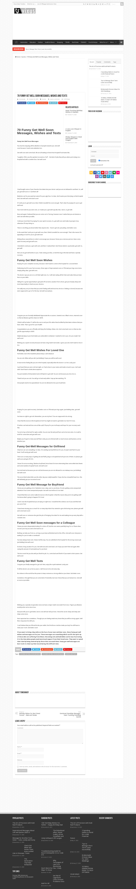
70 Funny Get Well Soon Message (30, 654)
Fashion (40, 42)
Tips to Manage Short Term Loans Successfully (39, 49)
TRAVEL (67, 42)
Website (19, 760)
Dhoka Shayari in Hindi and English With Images (74, 138)
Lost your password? (96, 165)
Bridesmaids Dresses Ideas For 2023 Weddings (87, 858)
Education (33, 42)
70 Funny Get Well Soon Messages (53, 654)
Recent (92, 62)
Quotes (23, 57)
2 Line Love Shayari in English (73, 129)
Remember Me (104, 161)
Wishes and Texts (71, 654)
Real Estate (75, 42)
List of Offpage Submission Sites (46, 4)
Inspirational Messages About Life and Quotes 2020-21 (23, 831)
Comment (20, 728)
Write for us (30, 4)
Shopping (60, 42)
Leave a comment (55, 99)
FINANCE (83, 42)
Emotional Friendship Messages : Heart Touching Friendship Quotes (70, 714)
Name (19, 747)
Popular (98, 62)
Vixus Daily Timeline (19, 4)
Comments (107, 62)
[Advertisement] (83, 23)
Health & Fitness (50, 42)
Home (16, 42)
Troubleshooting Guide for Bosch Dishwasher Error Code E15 (52, 853)
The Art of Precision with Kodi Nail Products (102, 66)
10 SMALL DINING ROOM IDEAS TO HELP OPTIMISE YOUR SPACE (109, 99)
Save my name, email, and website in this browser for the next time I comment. (43, 766)
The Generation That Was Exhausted (28, 862)
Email (19, 753)
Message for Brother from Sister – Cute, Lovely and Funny (24, 839)
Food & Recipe (93, 42)
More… (112, 42)
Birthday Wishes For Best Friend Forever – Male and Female (30, 713)
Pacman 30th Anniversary (20, 875)
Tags (114, 62)
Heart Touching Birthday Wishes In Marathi (74, 111)
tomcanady (22, 99)
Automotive (23, 42)
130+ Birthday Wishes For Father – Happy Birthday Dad (52, 824)
